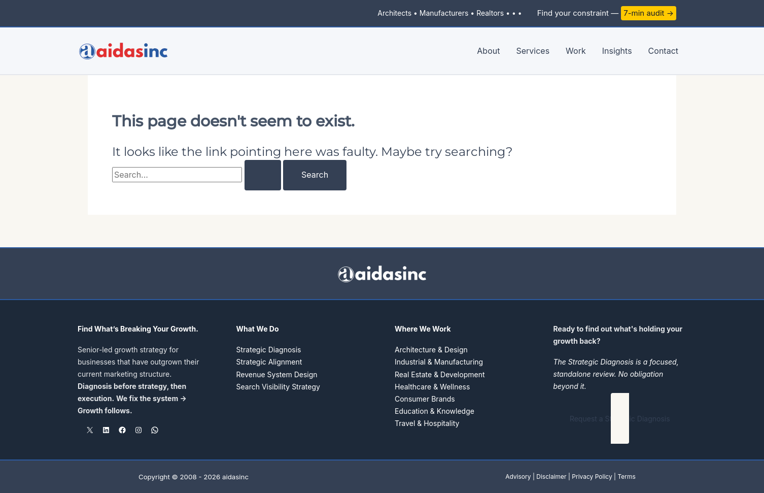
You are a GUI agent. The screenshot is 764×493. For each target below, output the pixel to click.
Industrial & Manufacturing (439, 361)
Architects (394, 13)
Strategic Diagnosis (268, 349)
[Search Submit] (263, 175)
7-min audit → (648, 13)
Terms (626, 476)
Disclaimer (551, 476)
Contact (663, 51)
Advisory (518, 476)
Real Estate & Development (440, 374)
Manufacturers (444, 13)
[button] (620, 418)
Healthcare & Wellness (432, 386)
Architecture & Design (431, 349)
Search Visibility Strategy (278, 386)
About (488, 51)
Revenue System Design (277, 374)
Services (532, 51)
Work (576, 51)
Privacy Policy (592, 476)
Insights (617, 51)
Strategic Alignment (269, 361)
